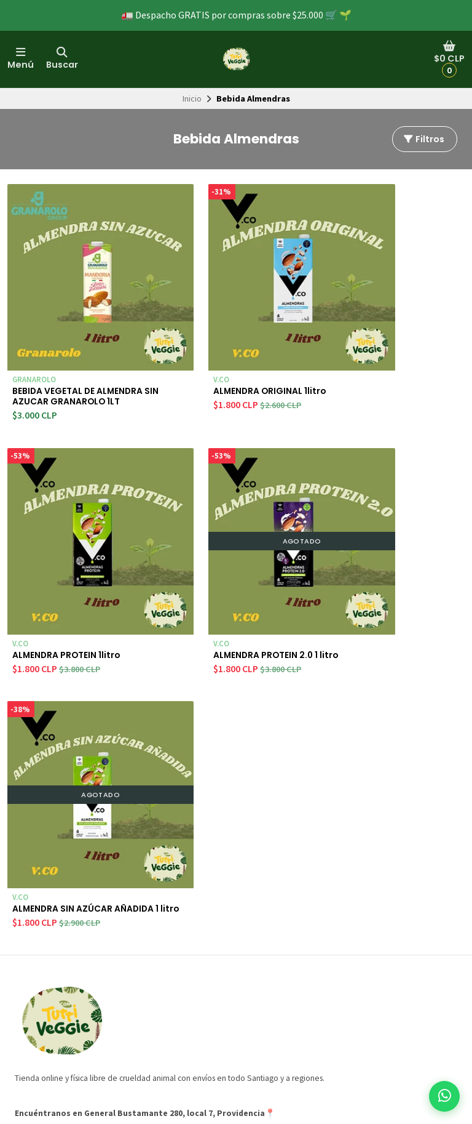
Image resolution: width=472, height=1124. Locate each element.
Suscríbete (407, 994)
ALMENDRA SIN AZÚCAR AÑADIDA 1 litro (226, 590)
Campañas (34, 977)
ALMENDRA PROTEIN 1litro (388, 348)
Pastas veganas (215, 1018)
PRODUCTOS (210, 936)
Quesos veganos (217, 991)
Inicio (192, 98)
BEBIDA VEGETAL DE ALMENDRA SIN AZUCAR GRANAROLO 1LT (68, 360)
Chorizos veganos (219, 977)
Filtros (423, 139)
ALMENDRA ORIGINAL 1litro (233, 348)
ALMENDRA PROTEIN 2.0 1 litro (72, 590)
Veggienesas (210, 949)
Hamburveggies (215, 963)
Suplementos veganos (227, 1005)
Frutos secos (210, 1033)
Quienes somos (44, 936)
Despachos (36, 949)
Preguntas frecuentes (55, 963)
